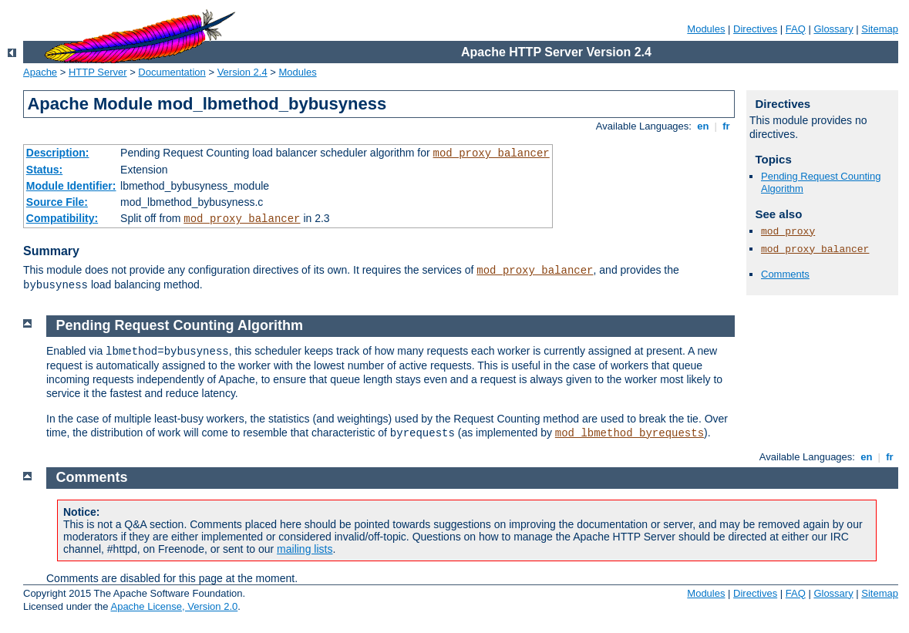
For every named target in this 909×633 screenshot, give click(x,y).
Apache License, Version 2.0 (173, 606)
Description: (57, 152)
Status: (44, 169)
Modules (706, 29)
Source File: (57, 202)
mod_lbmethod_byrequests (629, 433)
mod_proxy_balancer (491, 153)
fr (726, 126)
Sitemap (879, 29)
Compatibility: (62, 218)
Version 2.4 (242, 72)
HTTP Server (98, 72)
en (703, 126)
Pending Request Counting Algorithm (179, 325)
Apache (40, 72)
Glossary (833, 29)
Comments (785, 274)
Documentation (171, 72)
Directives (755, 29)
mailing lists (304, 549)
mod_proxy (788, 231)
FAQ (796, 29)
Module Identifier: (71, 186)
